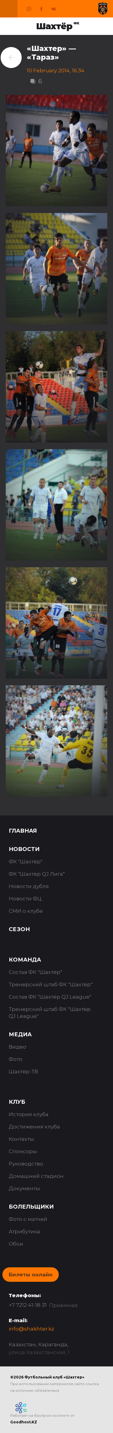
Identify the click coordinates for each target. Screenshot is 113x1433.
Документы (24, 1188)
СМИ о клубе (26, 911)
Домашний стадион (36, 1176)
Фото (15, 1059)
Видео (17, 1047)
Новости (24, 849)
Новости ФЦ (25, 899)
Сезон (19, 929)
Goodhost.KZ (23, 1422)
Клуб (17, 1102)
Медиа (20, 1034)
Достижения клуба (34, 1127)
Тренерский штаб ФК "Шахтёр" (51, 984)
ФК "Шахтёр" (25, 862)
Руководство (26, 1164)
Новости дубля (29, 886)
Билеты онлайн (30, 1275)
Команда (25, 959)
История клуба (29, 1114)
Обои (16, 1244)
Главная (23, 831)
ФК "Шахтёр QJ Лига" (37, 874)
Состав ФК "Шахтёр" (35, 972)
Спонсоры (23, 1151)
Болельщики (31, 1206)
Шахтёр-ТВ (23, 1071)
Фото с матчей (28, 1219)
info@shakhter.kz (31, 1329)
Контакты (21, 1139)
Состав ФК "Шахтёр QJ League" (50, 997)
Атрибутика (24, 1231)
